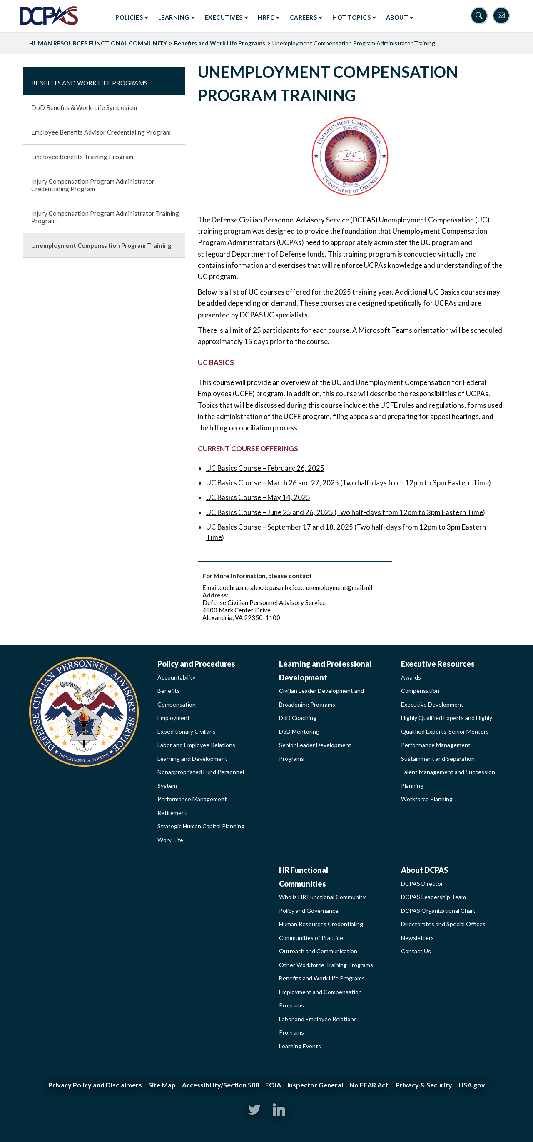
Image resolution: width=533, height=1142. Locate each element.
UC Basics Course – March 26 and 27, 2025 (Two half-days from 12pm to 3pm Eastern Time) (348, 482)
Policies (129, 17)
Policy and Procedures (196, 663)
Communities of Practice (311, 937)
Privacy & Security (423, 1085)
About (397, 17)
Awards (411, 677)
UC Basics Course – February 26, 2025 (265, 468)
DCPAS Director (422, 883)
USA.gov (471, 1085)
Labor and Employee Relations (196, 744)
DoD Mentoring (299, 731)
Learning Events (300, 1046)
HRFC (266, 17)
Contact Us (416, 951)
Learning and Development (192, 758)
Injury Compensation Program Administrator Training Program (105, 217)
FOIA (273, 1085)
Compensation (176, 704)
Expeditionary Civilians (186, 731)
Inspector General (315, 1085)
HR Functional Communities (303, 876)
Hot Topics (351, 17)
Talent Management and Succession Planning (448, 778)
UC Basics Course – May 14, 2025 (258, 497)
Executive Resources (438, 663)
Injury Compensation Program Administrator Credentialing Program (92, 184)
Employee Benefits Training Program (82, 156)
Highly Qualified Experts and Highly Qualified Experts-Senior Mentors (446, 724)
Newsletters (417, 937)
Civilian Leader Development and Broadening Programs (321, 697)
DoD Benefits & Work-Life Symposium (84, 107)
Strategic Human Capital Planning (200, 826)
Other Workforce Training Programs (326, 964)
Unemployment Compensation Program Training (101, 245)
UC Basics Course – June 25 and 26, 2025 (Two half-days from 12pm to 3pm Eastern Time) (345, 512)
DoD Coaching (297, 717)
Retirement (172, 812)
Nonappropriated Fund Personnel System (200, 778)
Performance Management (192, 798)
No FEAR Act (368, 1085)
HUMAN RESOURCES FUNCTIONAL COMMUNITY (98, 43)
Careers (303, 17)
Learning (173, 17)
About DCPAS (424, 870)
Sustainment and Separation (438, 758)
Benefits (168, 690)
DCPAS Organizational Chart (438, 910)
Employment (173, 717)
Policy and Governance (309, 910)
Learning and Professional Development (325, 670)
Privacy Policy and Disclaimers (95, 1085)
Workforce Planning (427, 798)
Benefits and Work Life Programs (219, 43)
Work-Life (170, 839)
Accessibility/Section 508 (220, 1085)
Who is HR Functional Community (322, 896)
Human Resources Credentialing (321, 923)
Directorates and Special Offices (443, 923)
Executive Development (432, 704)
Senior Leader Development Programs (315, 751)
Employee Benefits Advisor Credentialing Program (101, 132)
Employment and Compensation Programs (320, 998)
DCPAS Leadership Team (433, 896)
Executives (224, 17)
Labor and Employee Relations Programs (318, 1025)
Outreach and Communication (318, 951)
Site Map (162, 1085)
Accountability (176, 677)
